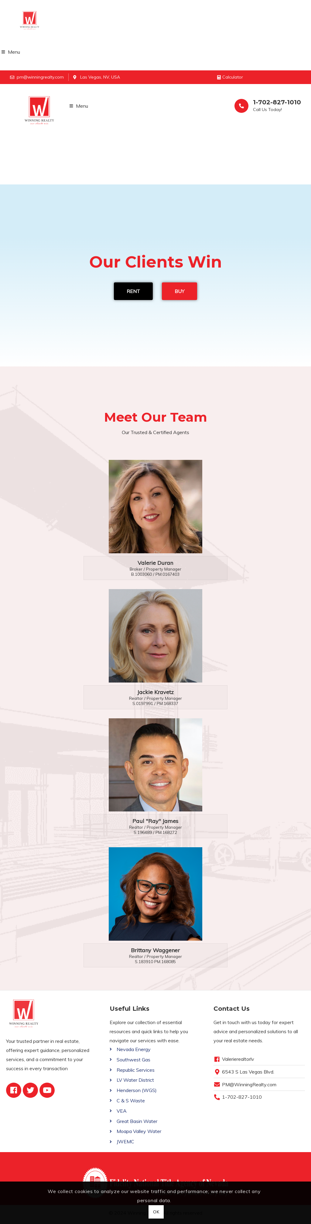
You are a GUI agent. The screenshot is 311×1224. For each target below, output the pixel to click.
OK (156, 1212)
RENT (133, 291)
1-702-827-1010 (277, 102)
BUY (179, 291)
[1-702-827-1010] (241, 106)
